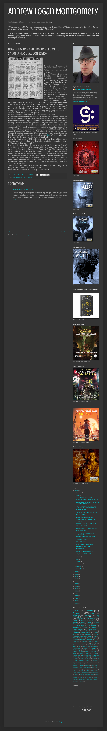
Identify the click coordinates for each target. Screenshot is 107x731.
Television (75, 639)
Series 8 (77, 674)
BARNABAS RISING (81, 539)
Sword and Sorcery (88, 675)
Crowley (82, 622)
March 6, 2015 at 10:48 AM (26, 189)
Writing (75, 634)
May (77, 495)
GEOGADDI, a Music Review (84, 497)
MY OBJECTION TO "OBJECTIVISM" (86, 523)
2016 (76, 579)
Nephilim (86, 648)
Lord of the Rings (86, 655)
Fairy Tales (86, 646)
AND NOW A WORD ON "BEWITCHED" (87, 500)
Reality (95, 636)
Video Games (95, 657)
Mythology (88, 615)
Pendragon (94, 648)
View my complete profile (80, 101)
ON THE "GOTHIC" (81, 526)
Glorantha (76, 615)
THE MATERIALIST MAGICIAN (84, 517)
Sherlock (82, 674)
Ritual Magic (91, 619)
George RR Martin (90, 663)
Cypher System (85, 632)
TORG (81, 677)
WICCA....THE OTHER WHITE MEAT (86, 528)
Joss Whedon (87, 667)
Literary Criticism (91, 629)
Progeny (83, 620)
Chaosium (84, 617)
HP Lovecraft (92, 625)
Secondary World (95, 672)
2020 (76, 588)
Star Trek (80, 675)
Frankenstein (81, 663)
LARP (74, 669)
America (94, 658)
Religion (21, 177)
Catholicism (84, 662)
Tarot (88, 657)
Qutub (95, 638)
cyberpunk (81, 681)
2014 (76, 574)
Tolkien (82, 639)
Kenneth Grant (76, 655)
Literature (80, 669)
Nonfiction (88, 670)
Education (80, 651)
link (48, 135)
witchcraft (89, 650)
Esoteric (94, 631)
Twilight (95, 677)
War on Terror (82, 679)
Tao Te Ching (88, 677)
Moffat (82, 670)
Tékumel (75, 679)
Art (98, 658)
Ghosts (84, 641)
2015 (76, 576)
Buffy (74, 651)
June (77, 557)
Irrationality (75, 667)
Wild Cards (89, 679)
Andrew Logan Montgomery (53, 11)
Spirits (74, 638)
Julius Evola (94, 667)
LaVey (17, 177)
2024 (76, 598)
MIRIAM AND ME (81, 530)
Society (94, 643)
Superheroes (76, 644)
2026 (76, 603)
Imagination (88, 634)
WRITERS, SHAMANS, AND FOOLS (86, 551)
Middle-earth (76, 670)
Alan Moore (82, 638)
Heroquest (95, 617)
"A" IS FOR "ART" (81, 541)
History (75, 653)
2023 (76, 596)
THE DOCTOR (80, 549)
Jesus (81, 667)
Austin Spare (89, 639)
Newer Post (12, 232)
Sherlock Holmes (90, 674)
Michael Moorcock (93, 669)
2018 (76, 584)
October (78, 566)
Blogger (61, 722)
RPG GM (15, 189)
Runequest (78, 613)
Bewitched (95, 660)
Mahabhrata (96, 655)
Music (76, 657)
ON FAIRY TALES (81, 510)
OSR (93, 670)
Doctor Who (76, 641)
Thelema (93, 627)
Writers (83, 644)
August (78, 561)
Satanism (30, 177)
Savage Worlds (85, 672)
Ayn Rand (81, 660)
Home (38, 232)
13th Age (96, 624)
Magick (75, 622)
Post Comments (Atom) (22, 235)
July (77, 559)
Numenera (76, 627)
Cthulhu (75, 620)
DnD (14, 177)
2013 (76, 572)
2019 (76, 586)
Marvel (85, 669)
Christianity (90, 644)
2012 (76, 490)
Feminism (95, 662)
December (79, 569)
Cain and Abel (76, 662)
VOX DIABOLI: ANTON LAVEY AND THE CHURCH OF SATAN (87, 502)
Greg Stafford (76, 648)
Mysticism (76, 631)
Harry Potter (94, 651)
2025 (76, 600)
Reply (14, 200)
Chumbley (76, 632)
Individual (87, 665)
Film (81, 634)
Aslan (76, 660)
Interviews (94, 665)
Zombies (75, 681)
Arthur (95, 650)
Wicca (76, 658)
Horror (92, 613)
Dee (90, 662)
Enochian (83, 636)
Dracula (77, 636)
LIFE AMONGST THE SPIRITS (84, 544)
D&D (96, 639)
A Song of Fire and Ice (85, 658)
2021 (76, 591)
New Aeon (82, 657)
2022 (76, 593)
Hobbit (81, 653)
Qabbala (89, 638)
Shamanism (85, 631)
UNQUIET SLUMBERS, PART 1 (85, 553)
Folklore (75, 663)
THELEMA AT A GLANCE (83, 546)
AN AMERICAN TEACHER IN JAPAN (86, 512)
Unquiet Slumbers (78, 629)
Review (89, 624)
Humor (81, 665)
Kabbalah (94, 653)
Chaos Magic (80, 625)
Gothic (90, 641)
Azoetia (89, 636)
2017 (76, 581)
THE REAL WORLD (81, 515)
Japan (87, 653)
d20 (83, 650)
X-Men (95, 679)
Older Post (63, 232)
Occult (89, 622)
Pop (79, 672)
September (79, 564)
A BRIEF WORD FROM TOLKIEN (85, 537)
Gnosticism (94, 646)
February (79, 493)
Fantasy (89, 611)
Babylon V (88, 660)
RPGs (25, 177)
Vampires (79, 619)
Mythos (82, 624)
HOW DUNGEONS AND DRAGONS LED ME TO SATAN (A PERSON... (86, 506)
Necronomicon (84, 643)
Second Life (92, 620)
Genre (86, 651)
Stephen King (76, 650)
